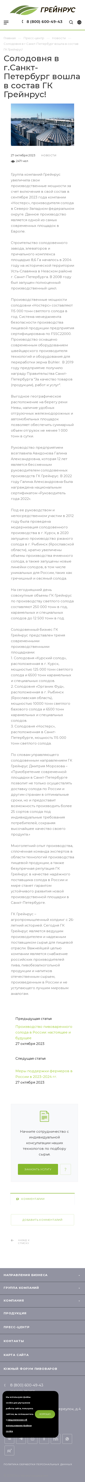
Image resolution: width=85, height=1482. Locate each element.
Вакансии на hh (56, 1439)
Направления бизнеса (26, 1275)
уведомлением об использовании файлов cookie (19, 1425)
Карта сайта (16, 1355)
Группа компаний (21, 1287)
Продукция (15, 1313)
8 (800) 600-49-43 (44, 22)
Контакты (14, 1341)
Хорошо (45, 1414)
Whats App (67, 1439)
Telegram (21, 1439)
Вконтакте (9, 1439)
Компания (14, 1300)
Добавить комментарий (42, 1219)
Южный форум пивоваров (30, 1369)
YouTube (32, 1439)
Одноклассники (44, 1439)
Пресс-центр (17, 1327)
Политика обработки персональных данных (38, 1464)
